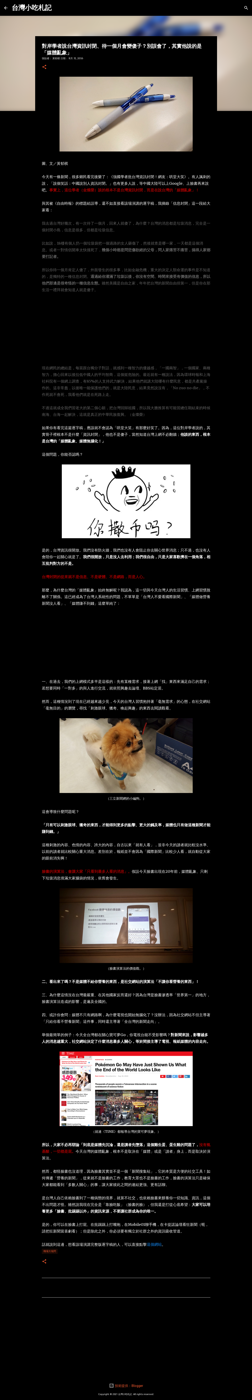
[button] (44, 67)
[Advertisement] (126, 329)
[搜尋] (246, 8)
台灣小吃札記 (32, 7)
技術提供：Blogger (126, 1386)
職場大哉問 (49, 1251)
